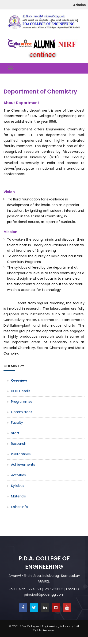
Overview (19, 380)
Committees (21, 412)
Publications (21, 454)
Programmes (21, 401)
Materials (18, 496)
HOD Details (20, 391)
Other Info (19, 506)
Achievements (23, 464)
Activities (18, 475)
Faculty (17, 422)
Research (18, 443)
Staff (15, 433)
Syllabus (17, 485)
